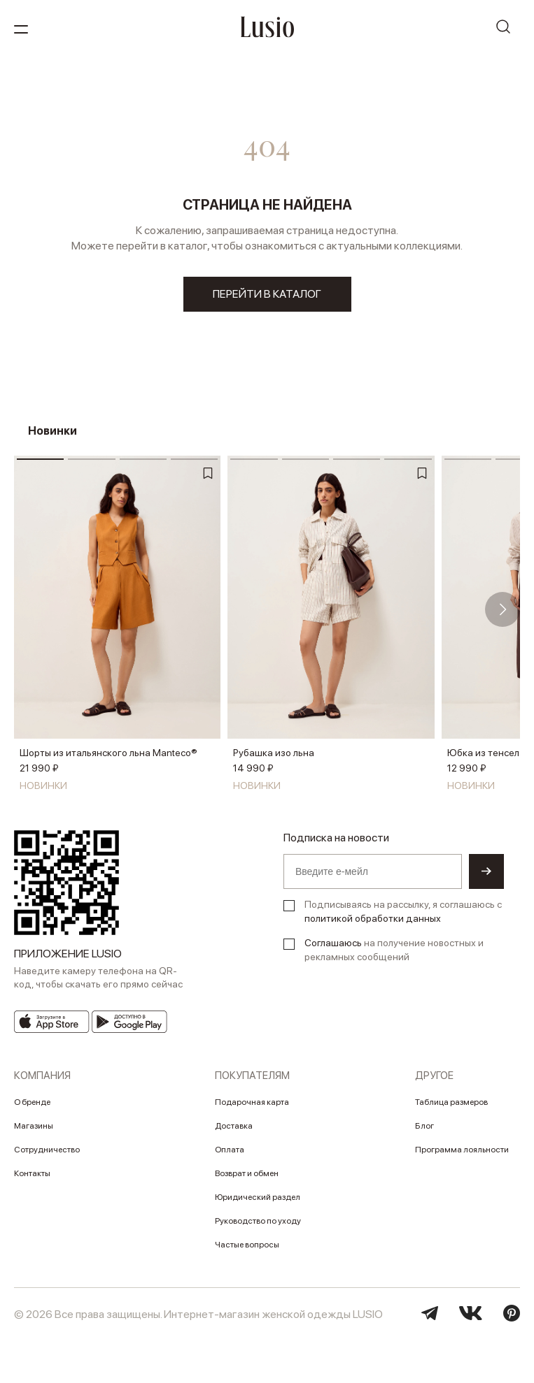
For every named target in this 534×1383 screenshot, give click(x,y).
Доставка (234, 1126)
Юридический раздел (257, 1197)
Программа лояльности (462, 1149)
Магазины (33, 1126)
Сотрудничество (47, 1149)
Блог (424, 1126)
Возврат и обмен (247, 1173)
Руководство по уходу (258, 1221)
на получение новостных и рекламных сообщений (394, 949)
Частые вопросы (247, 1245)
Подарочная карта (252, 1102)
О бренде (32, 1102)
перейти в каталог (267, 294)
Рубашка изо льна (273, 752)
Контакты (32, 1173)
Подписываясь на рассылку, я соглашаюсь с (403, 911)
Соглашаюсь (333, 942)
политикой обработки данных (372, 918)
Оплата (229, 1149)
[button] (502, 609)
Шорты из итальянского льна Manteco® (108, 752)
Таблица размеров (451, 1102)
